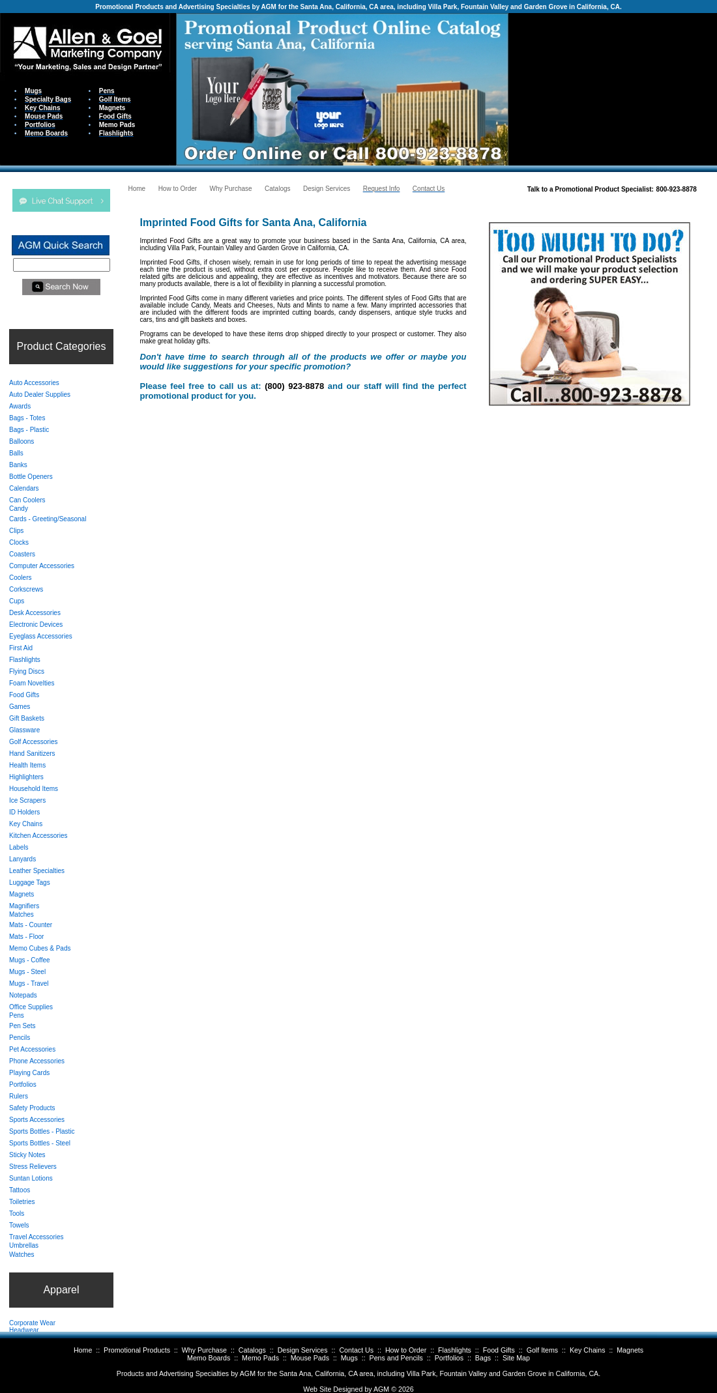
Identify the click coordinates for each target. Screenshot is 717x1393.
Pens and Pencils (396, 1358)
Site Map (516, 1358)
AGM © (384, 1389)
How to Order (405, 1350)
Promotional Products (137, 1350)
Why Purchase (204, 1350)
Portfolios (449, 1358)
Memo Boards (208, 1358)
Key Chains (588, 1350)
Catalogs (252, 1350)
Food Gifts (499, 1350)
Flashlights (454, 1350)
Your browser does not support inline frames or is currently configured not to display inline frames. (612, 88)
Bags (483, 1358)
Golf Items (543, 1350)
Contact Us (356, 1350)
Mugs (349, 1358)
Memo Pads (260, 1358)
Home (83, 1350)
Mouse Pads (310, 1358)
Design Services (303, 1350)
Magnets (630, 1350)
